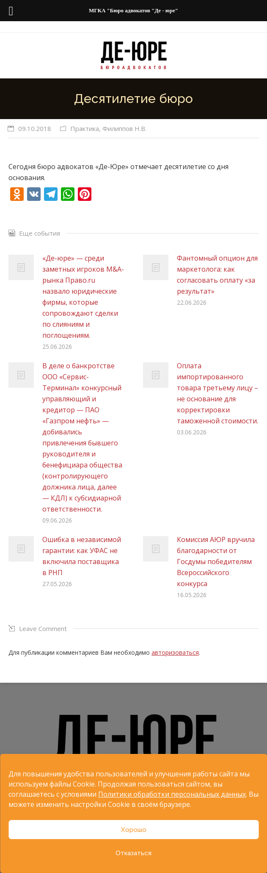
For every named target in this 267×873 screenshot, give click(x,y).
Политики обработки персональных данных (172, 794)
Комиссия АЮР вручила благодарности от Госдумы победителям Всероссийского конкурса (216, 561)
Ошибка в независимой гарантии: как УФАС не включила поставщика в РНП (81, 556)
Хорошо (133, 830)
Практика (84, 128)
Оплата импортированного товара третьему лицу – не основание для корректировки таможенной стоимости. (217, 393)
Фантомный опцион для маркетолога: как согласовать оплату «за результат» (217, 274)
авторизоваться (175, 652)
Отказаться (133, 853)
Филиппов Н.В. (124, 128)
